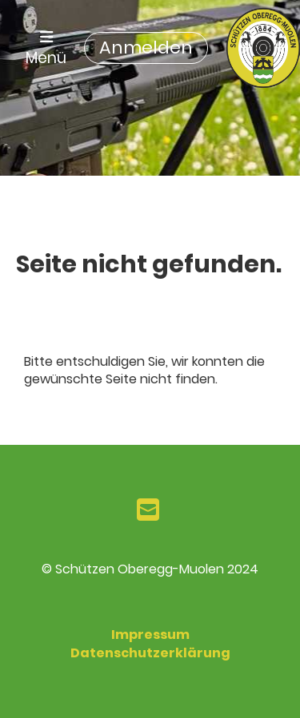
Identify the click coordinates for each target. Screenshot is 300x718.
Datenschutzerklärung (150, 653)
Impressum (150, 634)
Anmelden (146, 47)
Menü (46, 49)
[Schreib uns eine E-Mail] (148, 510)
